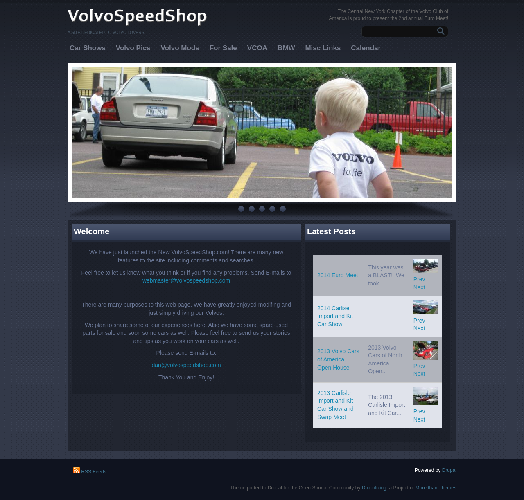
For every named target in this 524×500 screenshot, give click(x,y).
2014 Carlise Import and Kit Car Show (335, 316)
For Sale (223, 48)
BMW (286, 48)
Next (419, 287)
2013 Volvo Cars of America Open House (338, 359)
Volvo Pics (133, 48)
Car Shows (88, 48)
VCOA (257, 48)
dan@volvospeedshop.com (186, 365)
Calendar (366, 48)
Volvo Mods (180, 48)
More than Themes (436, 488)
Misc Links (323, 48)
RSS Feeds (89, 472)
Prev (419, 279)
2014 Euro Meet (337, 275)
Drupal (449, 470)
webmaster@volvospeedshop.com (186, 280)
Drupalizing (374, 488)
